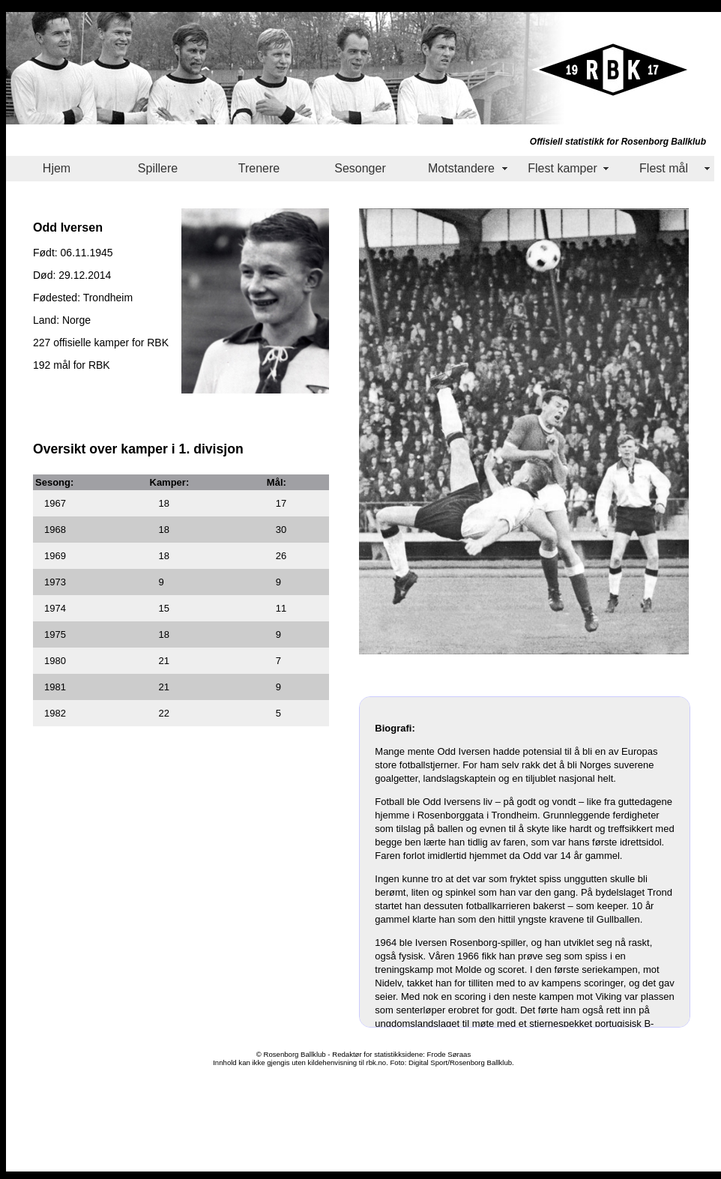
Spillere (158, 168)
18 (164, 503)
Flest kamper (562, 168)
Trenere (259, 168)
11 (281, 608)
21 (164, 660)
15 (164, 608)
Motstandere (461, 168)
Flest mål (663, 168)
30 (281, 529)
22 (164, 713)
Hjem (56, 168)
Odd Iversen (68, 227)
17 (281, 503)
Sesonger (360, 168)
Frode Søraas (449, 1054)
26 (281, 555)
